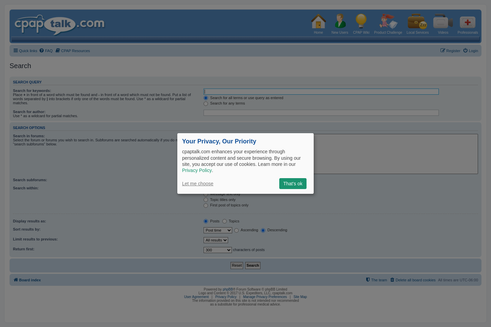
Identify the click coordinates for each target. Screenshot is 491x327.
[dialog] (245, 163)
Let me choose (197, 183)
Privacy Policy (197, 170)
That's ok (292, 183)
